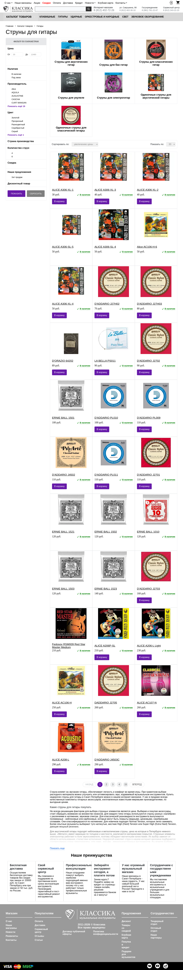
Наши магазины (23, 3)
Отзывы (39, 936)
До (26, 54)
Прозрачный (17, 121)
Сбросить (36, 193)
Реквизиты (12, 936)
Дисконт (126, 921)
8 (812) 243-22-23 (171, 10)
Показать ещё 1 (16, 135)
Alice (14, 89)
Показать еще (57, 848)
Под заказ (16, 77)
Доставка (68, 3)
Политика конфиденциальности (105, 932)
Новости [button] (89, 3)
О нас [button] (8, 3)
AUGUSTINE (17, 96)
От (9, 54)
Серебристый (18, 128)
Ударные (76, 17)
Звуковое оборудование (147, 17)
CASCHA (16, 99)
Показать (16, 193)
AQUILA (15, 92)
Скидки (46, 3)
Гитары (63, 17)
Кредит (79, 3)
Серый (15, 131)
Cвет (125, 17)
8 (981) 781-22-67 (150, 10)
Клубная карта (105, 3)
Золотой (15, 118)
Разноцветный (18, 124)
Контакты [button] (120, 3)
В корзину (59, 201)
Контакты (11, 940)
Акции (37, 3)
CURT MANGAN (19, 103)
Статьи (39, 940)
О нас (9, 921)
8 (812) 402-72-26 (104, 10)
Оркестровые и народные (102, 17)
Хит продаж (17, 177)
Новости (10, 932)
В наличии (16, 74)
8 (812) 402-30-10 (128, 10)
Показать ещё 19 (16, 106)
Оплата (57, 3)
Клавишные (47, 17)
